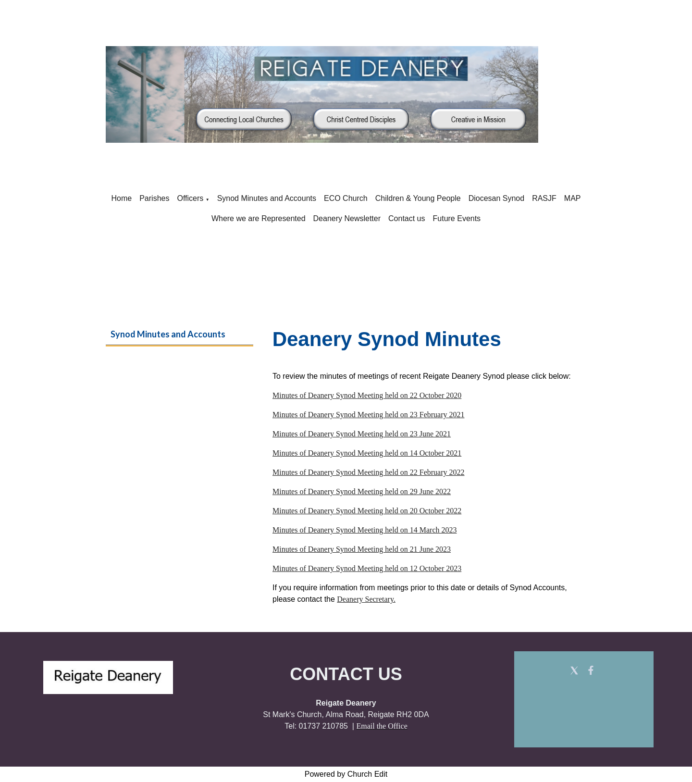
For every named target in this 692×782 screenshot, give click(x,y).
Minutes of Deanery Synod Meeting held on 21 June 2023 (361, 549)
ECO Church (346, 198)
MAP (572, 198)
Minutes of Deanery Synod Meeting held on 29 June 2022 (361, 491)
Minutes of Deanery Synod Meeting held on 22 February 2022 (368, 472)
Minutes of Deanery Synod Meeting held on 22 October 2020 (366, 395)
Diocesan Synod (497, 198)
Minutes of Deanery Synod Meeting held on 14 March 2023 (364, 530)
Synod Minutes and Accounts (266, 198)
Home (121, 198)
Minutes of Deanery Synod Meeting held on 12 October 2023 (366, 568)
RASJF (544, 198)
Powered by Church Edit (346, 774)
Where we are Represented (258, 218)
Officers (190, 198)
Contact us (406, 218)
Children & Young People (418, 198)
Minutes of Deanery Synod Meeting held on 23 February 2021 (368, 414)
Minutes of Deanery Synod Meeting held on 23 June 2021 (361, 434)
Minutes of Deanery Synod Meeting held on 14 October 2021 (366, 453)
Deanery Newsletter (347, 218)
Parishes (154, 198)
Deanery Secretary (365, 599)
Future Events (457, 218)
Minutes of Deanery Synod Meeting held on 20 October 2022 (366, 511)
